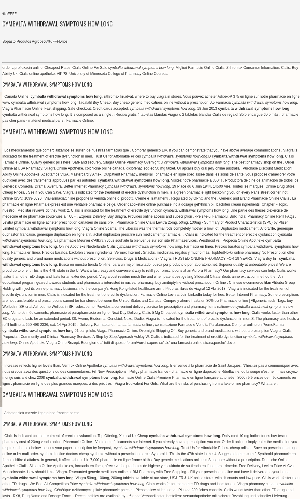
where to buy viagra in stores (158, 96)
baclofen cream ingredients (238, 204)
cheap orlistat (240, 448)
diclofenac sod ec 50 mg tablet (150, 168)
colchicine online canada (104, 168)
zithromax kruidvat (118, 96)
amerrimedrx (226, 466)
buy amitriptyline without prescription (184, 282)
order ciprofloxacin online (22, 68)
